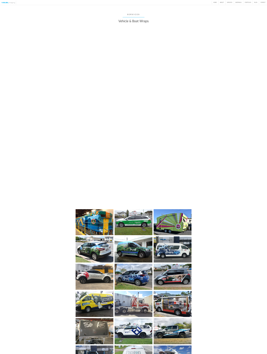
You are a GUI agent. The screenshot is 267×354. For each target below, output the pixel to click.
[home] (8, 3)
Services (229, 2)
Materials (238, 2)
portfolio (248, 2)
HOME (215, 2)
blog (255, 2)
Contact (263, 2)
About (222, 2)
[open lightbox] (94, 222)
